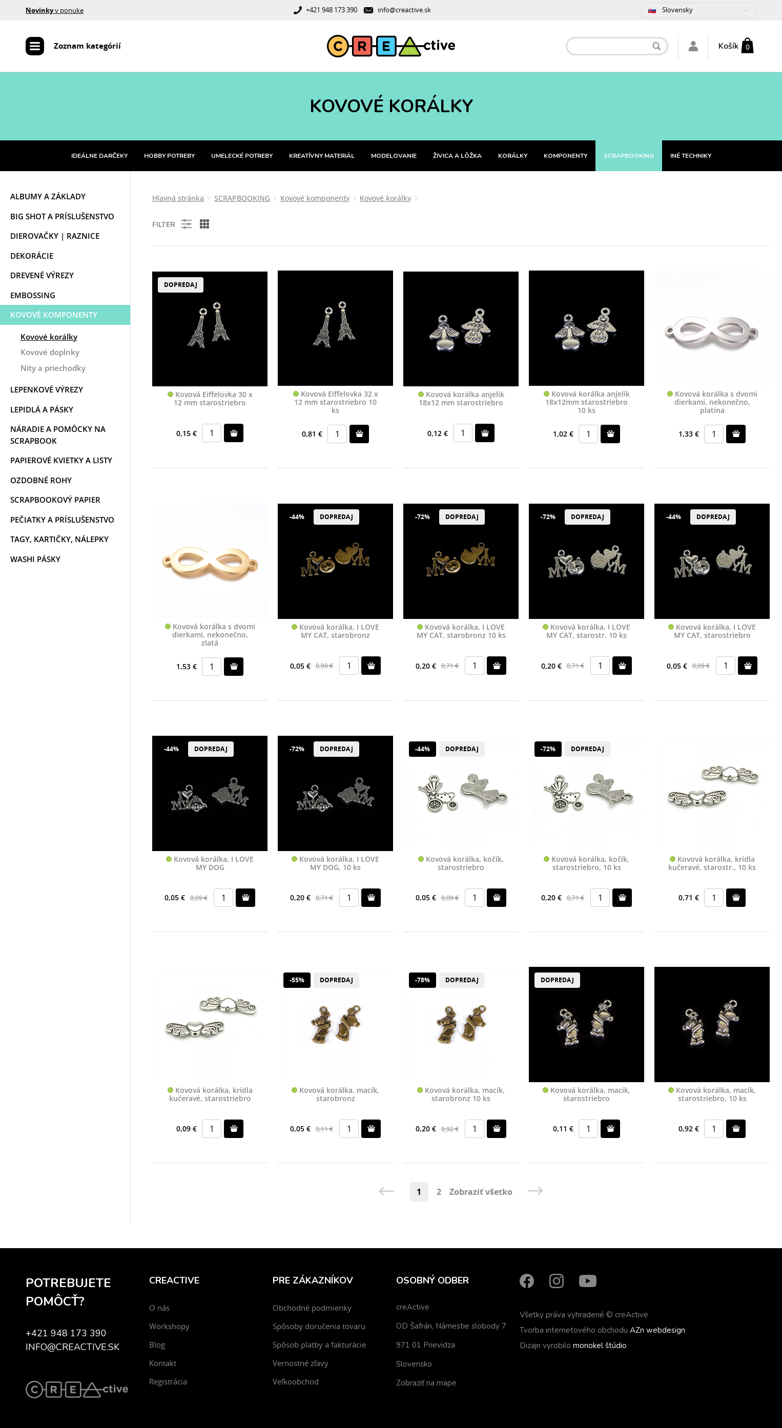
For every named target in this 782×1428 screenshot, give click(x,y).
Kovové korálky (48, 337)
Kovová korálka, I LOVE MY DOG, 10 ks (335, 863)
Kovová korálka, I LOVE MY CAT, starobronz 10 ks (461, 631)
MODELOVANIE (394, 156)
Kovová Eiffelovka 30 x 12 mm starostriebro (210, 398)
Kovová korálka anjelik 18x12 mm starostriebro (461, 398)
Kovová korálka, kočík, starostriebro (461, 863)
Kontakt (162, 1363)
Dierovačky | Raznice (54, 236)
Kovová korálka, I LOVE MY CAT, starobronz (335, 631)
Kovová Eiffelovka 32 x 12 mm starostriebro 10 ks (335, 402)
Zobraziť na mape (426, 1383)
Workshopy (169, 1326)
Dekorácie (31, 256)
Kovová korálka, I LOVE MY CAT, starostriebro (712, 631)
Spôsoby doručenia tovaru (319, 1326)
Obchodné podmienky (312, 1307)
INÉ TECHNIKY (690, 156)
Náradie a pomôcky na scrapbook (58, 435)
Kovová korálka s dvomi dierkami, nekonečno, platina (712, 402)
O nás (159, 1307)
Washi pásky (35, 559)
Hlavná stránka (178, 198)
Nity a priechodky (53, 368)
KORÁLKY (512, 156)
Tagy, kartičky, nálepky (59, 539)
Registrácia (168, 1381)
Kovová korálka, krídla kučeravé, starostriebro (210, 1094)
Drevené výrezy (42, 275)
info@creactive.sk (404, 9)
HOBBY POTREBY (169, 156)
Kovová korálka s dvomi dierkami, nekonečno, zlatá (210, 635)
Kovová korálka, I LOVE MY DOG (210, 863)
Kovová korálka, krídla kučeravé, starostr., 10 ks (712, 863)
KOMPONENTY (565, 156)
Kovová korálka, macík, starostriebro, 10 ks (712, 1094)
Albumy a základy (48, 196)
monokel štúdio (600, 1345)
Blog (157, 1344)
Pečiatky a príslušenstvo (62, 519)
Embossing (32, 295)
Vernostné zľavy (300, 1363)
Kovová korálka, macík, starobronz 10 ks (461, 1094)
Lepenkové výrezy (46, 389)
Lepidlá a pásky (41, 409)
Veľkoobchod (296, 1381)
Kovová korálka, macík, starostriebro (586, 1094)
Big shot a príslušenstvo (62, 216)
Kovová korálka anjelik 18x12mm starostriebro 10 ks (587, 402)
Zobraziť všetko (480, 1191)
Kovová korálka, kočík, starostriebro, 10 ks (586, 863)
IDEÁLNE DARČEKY (99, 156)
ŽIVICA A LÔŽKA (457, 156)
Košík (728, 46)
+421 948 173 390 (331, 9)
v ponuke (55, 10)
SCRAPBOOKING (629, 156)
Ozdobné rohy (41, 480)
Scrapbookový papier (55, 499)
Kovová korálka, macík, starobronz (335, 1094)
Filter (173, 224)
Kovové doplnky (49, 352)
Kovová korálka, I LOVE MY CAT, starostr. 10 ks (586, 631)
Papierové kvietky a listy (61, 460)
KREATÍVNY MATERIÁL (322, 156)
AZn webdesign (657, 1330)
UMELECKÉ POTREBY (242, 156)
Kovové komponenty (53, 314)
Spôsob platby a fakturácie (319, 1344)
